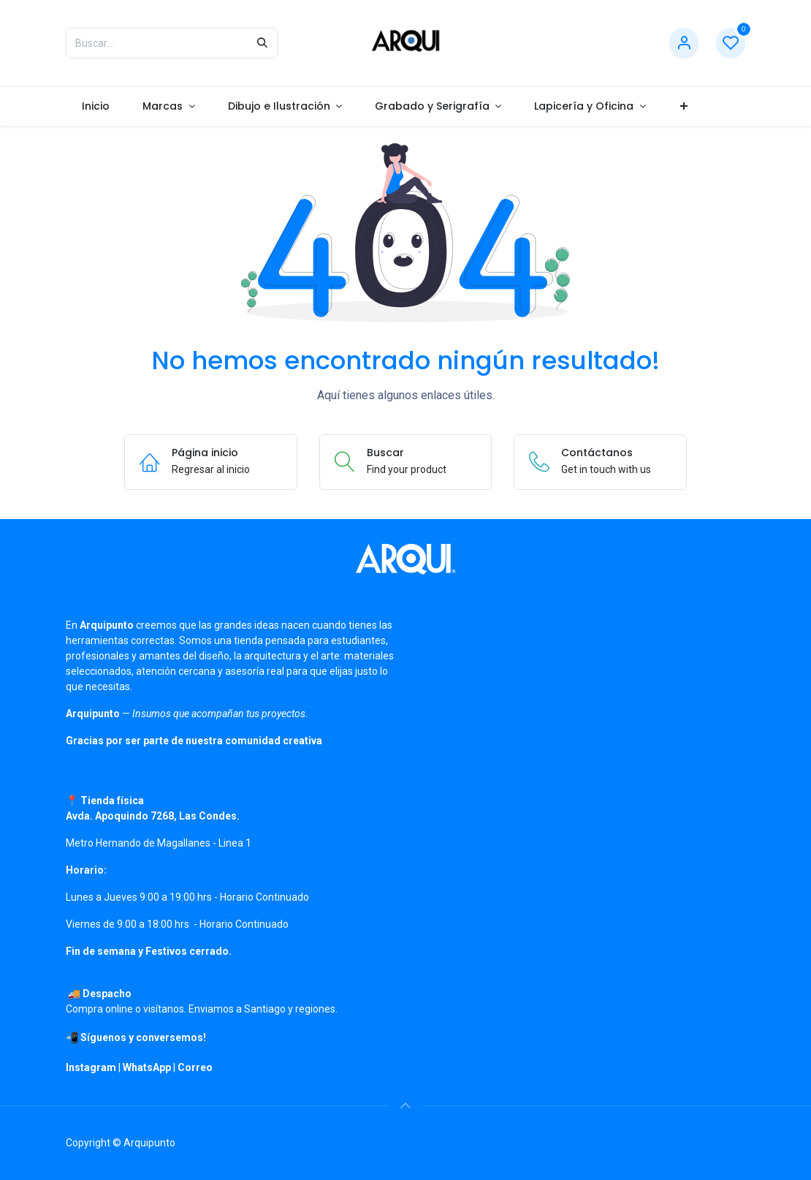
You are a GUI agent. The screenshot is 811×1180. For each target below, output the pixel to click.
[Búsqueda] (262, 43)
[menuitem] (96, 106)
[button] (405, 1105)
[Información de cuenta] (683, 43)
